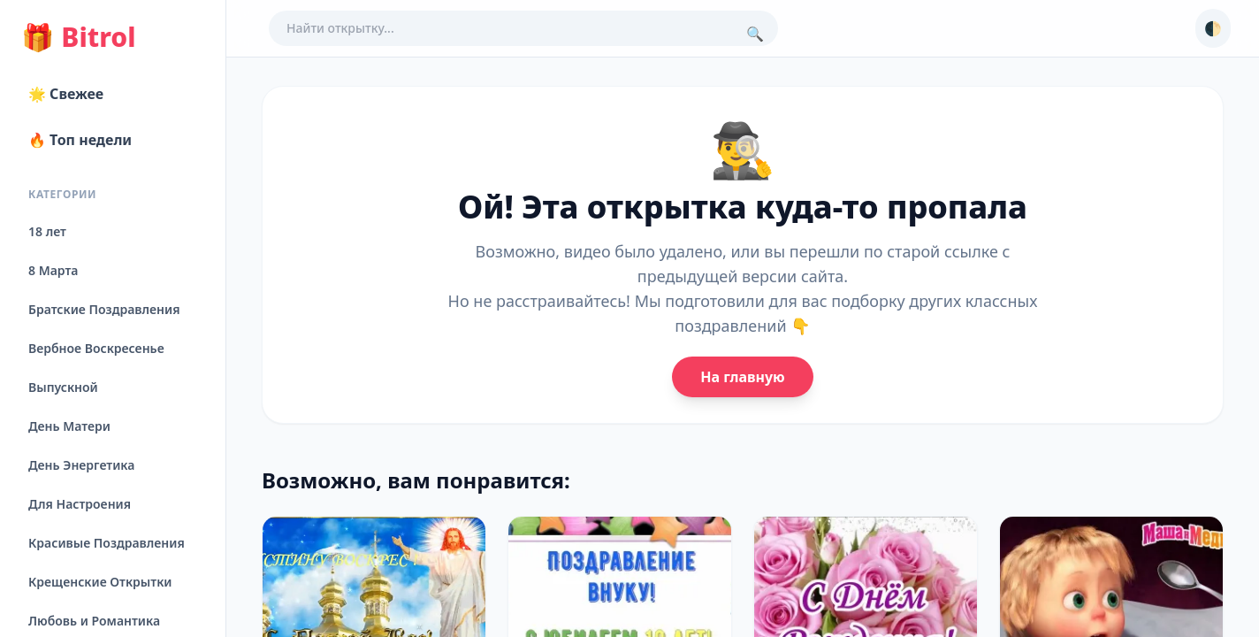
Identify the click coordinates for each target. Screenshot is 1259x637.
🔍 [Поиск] (755, 33)
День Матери (69, 426)
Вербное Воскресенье (96, 348)
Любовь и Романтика (94, 620)
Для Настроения (79, 503)
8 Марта (53, 270)
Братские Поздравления (103, 309)
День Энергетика (81, 465)
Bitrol (78, 37)
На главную (742, 377)
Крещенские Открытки (100, 581)
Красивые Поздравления (106, 542)
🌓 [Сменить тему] (1213, 28)
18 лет (47, 231)
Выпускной (63, 387)
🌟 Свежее (65, 94)
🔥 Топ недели (80, 140)
